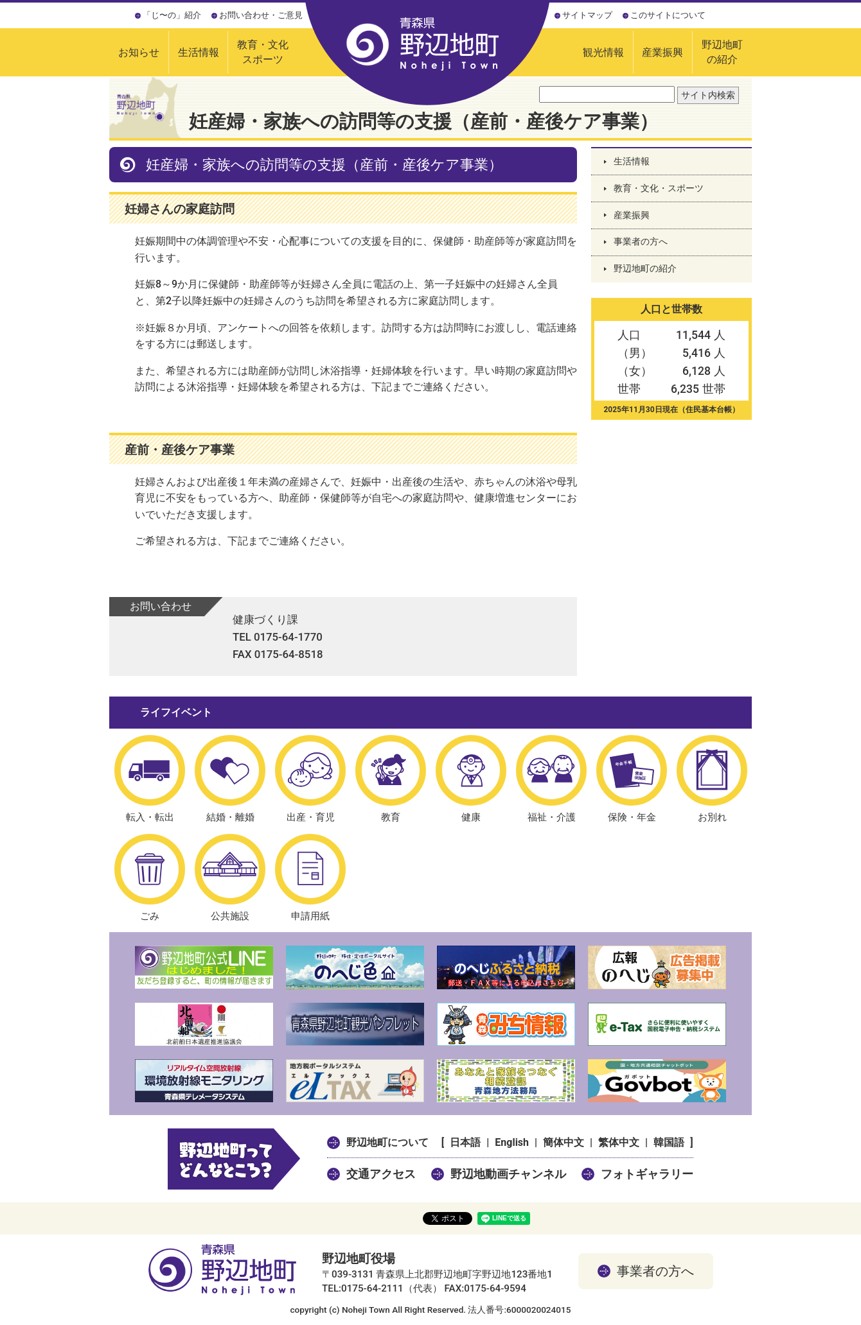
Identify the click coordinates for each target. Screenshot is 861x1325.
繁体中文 (618, 1142)
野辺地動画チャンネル (508, 1174)
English (512, 1142)
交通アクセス (381, 1174)
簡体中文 (563, 1142)
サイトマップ (587, 15)
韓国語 (668, 1142)
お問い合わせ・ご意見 (261, 15)
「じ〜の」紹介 (172, 15)
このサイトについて (668, 15)
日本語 (465, 1142)
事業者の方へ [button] (655, 1271)
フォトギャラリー (647, 1174)
